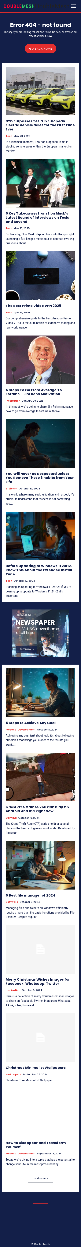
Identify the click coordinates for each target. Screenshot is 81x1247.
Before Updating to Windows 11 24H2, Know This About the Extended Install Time (39, 569)
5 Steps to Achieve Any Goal (31, 722)
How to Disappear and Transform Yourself (36, 1144)
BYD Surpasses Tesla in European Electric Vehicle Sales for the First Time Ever (40, 125)
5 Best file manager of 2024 (30, 895)
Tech (9, 136)
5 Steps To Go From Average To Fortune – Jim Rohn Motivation (34, 392)
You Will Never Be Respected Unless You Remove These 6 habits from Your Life (40, 477)
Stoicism (11, 488)
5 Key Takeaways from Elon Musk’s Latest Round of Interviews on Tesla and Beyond (37, 217)
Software (12, 902)
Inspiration (13, 400)
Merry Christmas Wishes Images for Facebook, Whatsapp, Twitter (38, 981)
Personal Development (20, 729)
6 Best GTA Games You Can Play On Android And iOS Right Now (37, 809)
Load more (40, 1178)
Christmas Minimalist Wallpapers (36, 1067)
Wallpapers (13, 1074)
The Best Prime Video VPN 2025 (33, 305)
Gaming (11, 817)
